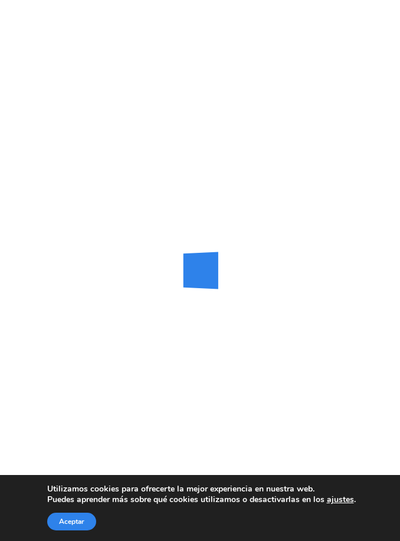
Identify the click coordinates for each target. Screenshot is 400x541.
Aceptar (71, 521)
